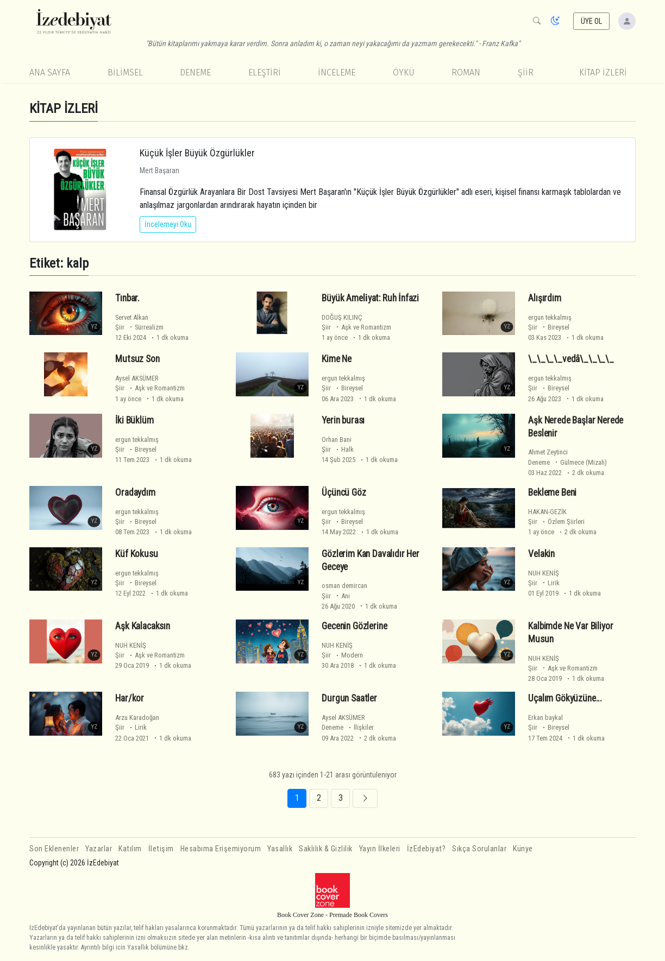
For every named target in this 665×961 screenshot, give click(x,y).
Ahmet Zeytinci (548, 452)
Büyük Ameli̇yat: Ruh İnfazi (370, 298)
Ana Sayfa (49, 72)
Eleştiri (264, 72)
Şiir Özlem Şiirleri (556, 521)
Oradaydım (135, 492)
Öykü (404, 72)
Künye (523, 848)
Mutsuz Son (137, 358)
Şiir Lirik (544, 583)
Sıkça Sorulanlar (479, 848)
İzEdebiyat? (426, 848)
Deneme (195, 72)
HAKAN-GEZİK (547, 512)
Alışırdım (544, 298)
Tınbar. (127, 298)
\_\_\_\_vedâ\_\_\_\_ (571, 358)
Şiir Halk (338, 449)
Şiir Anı (336, 596)
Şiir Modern (342, 655)
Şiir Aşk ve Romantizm (356, 327)
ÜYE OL (592, 21)
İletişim (161, 848)
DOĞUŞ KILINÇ (342, 317)
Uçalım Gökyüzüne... (565, 698)
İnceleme (336, 72)
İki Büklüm (134, 420)
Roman (465, 72)
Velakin (541, 553)
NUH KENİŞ (543, 573)
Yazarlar (98, 848)
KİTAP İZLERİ (603, 72)
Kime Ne (337, 358)
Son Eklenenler (54, 848)
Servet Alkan (131, 317)
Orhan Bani (337, 439)
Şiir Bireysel (548, 327)
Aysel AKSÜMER (137, 378)
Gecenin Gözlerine (354, 626)
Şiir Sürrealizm (139, 327)
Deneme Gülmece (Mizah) (567, 462)
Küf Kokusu (136, 553)
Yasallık (279, 848)
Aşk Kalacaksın (142, 626)
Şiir (526, 72)
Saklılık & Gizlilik (326, 848)
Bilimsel (125, 72)
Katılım (130, 848)
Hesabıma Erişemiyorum (220, 848)
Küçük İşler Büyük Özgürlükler (197, 153)
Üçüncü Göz (344, 492)
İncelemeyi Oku (168, 224)
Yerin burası (343, 420)
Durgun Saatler (349, 698)
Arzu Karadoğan (137, 717)
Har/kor (129, 698)
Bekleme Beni (552, 492)
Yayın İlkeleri (379, 848)
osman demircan (344, 585)
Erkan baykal (545, 717)
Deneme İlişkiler (348, 727)
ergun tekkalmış (550, 317)
